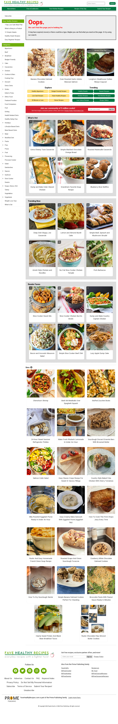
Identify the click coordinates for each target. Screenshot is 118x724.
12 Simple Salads (10, 32)
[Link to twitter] (22, 671)
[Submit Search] (112, 3)
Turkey (7, 190)
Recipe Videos (104, 100)
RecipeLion (95, 668)
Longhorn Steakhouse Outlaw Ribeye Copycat (100, 80)
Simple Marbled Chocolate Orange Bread (70, 150)
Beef (6, 52)
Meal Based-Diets (11, 130)
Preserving (8, 156)
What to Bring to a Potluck (13, 28)
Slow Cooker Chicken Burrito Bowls (71, 317)
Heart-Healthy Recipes (59, 96)
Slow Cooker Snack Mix (42, 316)
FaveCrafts (65, 668)
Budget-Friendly (10, 59)
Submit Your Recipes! (43, 686)
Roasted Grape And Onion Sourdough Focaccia (71, 559)
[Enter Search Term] (96, 3)
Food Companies (10, 104)
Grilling (7, 112)
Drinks (7, 89)
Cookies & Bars (10, 74)
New (29, 367)
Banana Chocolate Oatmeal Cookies (41, 80)
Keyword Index (48, 678)
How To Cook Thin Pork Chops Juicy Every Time (101, 518)
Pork (6, 152)
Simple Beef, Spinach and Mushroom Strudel (100, 234)
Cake (6, 63)
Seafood (7, 175)
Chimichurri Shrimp (40, 400)
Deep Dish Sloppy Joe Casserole (42, 234)
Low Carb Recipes (37, 96)
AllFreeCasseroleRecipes (100, 676)
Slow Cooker (9, 178)
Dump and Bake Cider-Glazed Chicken (42, 188)
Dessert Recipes (104, 91)
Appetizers (8, 48)
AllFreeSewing (66, 676)
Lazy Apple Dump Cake (99, 353)
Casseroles (8, 67)
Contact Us (29, 678)
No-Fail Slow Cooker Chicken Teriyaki (70, 271)
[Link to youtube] (44, 671)
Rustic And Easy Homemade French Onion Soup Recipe (40, 559)
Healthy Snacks (83, 91)
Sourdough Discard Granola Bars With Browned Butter (101, 440)
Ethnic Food (9, 97)
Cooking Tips (9, 78)
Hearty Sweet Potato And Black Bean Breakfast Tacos (48, 637)
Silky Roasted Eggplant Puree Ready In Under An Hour (40, 518)
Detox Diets (9, 85)
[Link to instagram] (37, 671)
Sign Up (111, 109)
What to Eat (8, 205)
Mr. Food (94, 671)
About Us (8, 678)
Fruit (6, 108)
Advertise (18, 678)
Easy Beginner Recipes (12, 40)
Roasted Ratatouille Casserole (100, 149)
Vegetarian (8, 197)
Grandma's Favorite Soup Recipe (71, 188)
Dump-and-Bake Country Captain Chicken (99, 317)
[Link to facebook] (15, 671)
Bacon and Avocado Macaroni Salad (42, 354)
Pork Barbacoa (100, 270)
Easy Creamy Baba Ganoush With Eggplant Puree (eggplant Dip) (71, 519)
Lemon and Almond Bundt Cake (71, 234)
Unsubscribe (29, 690)
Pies (6, 145)
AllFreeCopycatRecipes (99, 674)
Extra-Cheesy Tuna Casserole (42, 149)
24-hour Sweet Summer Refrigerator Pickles (40, 440)
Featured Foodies (11, 100)
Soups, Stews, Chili (11, 186)
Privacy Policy (68, 110)
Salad (6, 164)
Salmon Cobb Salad (41, 478)
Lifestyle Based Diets (12, 126)
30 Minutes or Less (37, 100)
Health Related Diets (12, 115)
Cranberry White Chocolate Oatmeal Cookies (101, 559)
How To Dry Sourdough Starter (40, 597)
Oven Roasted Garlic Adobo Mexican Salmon (71, 80)
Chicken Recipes (83, 96)
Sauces (7, 171)
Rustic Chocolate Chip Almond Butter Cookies (93, 637)
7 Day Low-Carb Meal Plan (13, 25)
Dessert (7, 82)
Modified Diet (9, 138)
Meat (6, 134)
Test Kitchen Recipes (104, 96)
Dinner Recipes (59, 100)
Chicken (7, 71)
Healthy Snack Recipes (12, 36)
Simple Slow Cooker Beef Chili (71, 353)
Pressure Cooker (10, 160)
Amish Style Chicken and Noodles (42, 271)
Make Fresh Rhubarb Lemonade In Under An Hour (71, 440)
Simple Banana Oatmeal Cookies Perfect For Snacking (71, 598)
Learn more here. (74, 698)
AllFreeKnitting (66, 674)
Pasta (7, 141)
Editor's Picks (9, 93)
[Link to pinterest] (30, 671)
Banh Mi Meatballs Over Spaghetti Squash (70, 401)
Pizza (7, 149)
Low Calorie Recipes (83, 100)
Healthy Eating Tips (11, 119)
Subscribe (8, 16)
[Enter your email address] (74, 657)
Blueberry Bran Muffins (99, 187)
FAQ (38, 678)
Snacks (7, 182)
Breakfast (8, 56)
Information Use (78, 110)
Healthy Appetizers (37, 91)
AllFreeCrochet (66, 671)
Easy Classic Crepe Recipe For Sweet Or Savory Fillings (71, 479)
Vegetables (8, 193)
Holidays (8, 123)
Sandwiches (9, 167)
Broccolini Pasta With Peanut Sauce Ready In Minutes (101, 598)
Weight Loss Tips (11, 201)
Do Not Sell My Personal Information (36, 682)
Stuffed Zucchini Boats (101, 400)
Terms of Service (24, 686)
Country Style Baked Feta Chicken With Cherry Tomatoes (101, 479)
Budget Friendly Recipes (59, 91)
